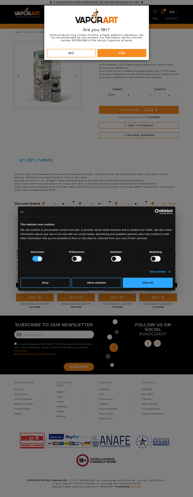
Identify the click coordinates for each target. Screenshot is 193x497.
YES (121, 53)
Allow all (147, 282)
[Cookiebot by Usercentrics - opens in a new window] (157, 211)
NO (71, 53)
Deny (45, 282)
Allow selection (96, 282)
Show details (158, 271)
